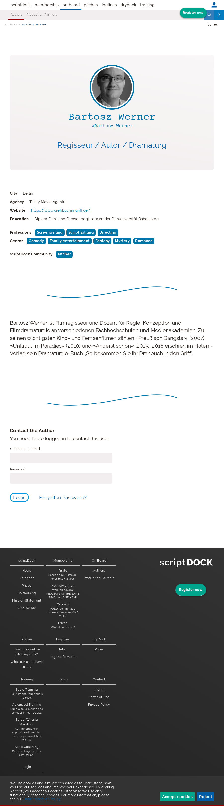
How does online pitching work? (27, 652)
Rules (99, 649)
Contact (99, 679)
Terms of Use (99, 697)
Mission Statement (26, 600)
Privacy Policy (99, 704)
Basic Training (27, 694)
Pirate (63, 575)
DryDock (128, 5)
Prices (26, 585)
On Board (71, 5)
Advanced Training (27, 709)
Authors (17, 14)
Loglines (109, 5)
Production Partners (42, 14)
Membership (47, 5)
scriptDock (21, 5)
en (216, 24)
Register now (193, 12)
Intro (62, 649)
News (26, 570)
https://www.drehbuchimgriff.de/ (60, 210)
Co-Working (27, 593)
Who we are (26, 608)
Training (147, 5)
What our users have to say (27, 664)
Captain (63, 610)
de (209, 24)
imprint (99, 689)
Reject (205, 796)
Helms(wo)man (63, 591)
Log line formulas (63, 657)
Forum (63, 679)
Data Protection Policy (42, 799)
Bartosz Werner (34, 25)
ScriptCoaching (27, 751)
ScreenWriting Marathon (27, 730)
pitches (91, 5)
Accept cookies (177, 796)
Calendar (27, 578)
